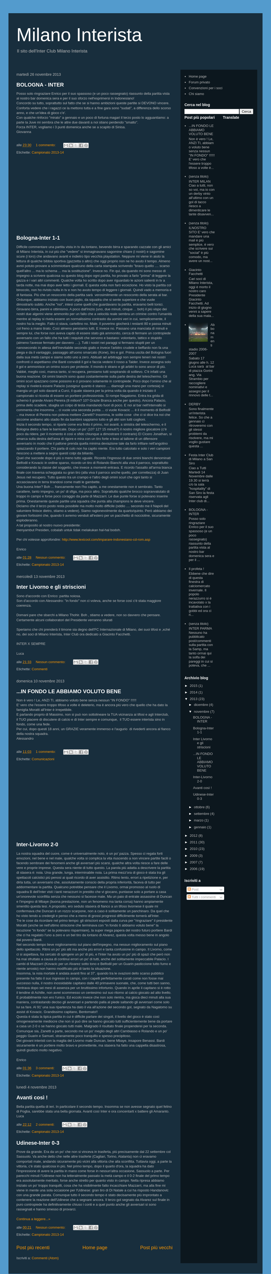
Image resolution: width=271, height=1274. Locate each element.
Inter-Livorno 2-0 (37, 844)
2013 (194, 699)
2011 (194, 842)
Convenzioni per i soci (205, 88)
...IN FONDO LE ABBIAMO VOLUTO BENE (68, 691)
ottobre (200, 807)
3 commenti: (45, 1068)
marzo (199, 820)
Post (193, 889)
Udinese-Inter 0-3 (37, 1143)
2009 (194, 856)
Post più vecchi (156, 1247)
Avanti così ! (32, 1097)
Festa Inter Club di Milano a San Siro (201, 459)
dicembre (201, 705)
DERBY (195, 404)
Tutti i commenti (202, 897)
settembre (202, 814)
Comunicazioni (43, 759)
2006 (194, 869)
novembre (202, 712)
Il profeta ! (196, 569)
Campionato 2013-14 (48, 152)
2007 (194, 862)
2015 (194, 686)
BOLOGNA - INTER (40, 85)
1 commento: (46, 145)
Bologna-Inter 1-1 (38, 238)
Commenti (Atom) (45, 1258)
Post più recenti (32, 1247)
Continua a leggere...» (33, 1219)
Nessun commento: (51, 557)
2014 (194, 692)
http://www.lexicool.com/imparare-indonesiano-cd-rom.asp (106, 539)
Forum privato (199, 82)
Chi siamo (196, 94)
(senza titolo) (198, 176)
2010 (194, 849)
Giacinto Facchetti (196, 272)
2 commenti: (45, 1124)
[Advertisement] (94, 195)
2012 (194, 836)
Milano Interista (79, 35)
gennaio (200, 827)
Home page (95, 1247)
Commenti (39, 669)
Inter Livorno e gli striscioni (51, 587)
